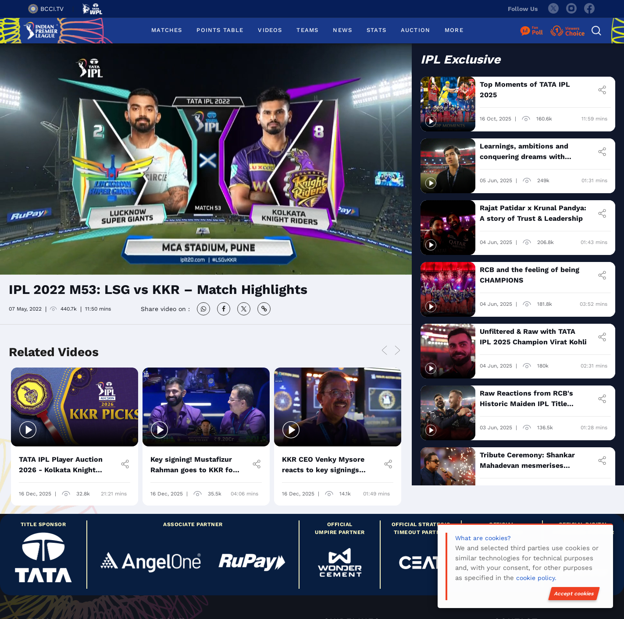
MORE (454, 30)
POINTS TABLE (219, 30)
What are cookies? (483, 537)
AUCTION (415, 30)
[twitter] (553, 8)
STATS (376, 30)
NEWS (342, 30)
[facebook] (589, 8)
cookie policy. (536, 577)
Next (397, 350)
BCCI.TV (46, 9)
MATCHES (166, 30)
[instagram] (571, 8)
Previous (384, 350)
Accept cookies (574, 594)
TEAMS (307, 30)
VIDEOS (270, 30)
